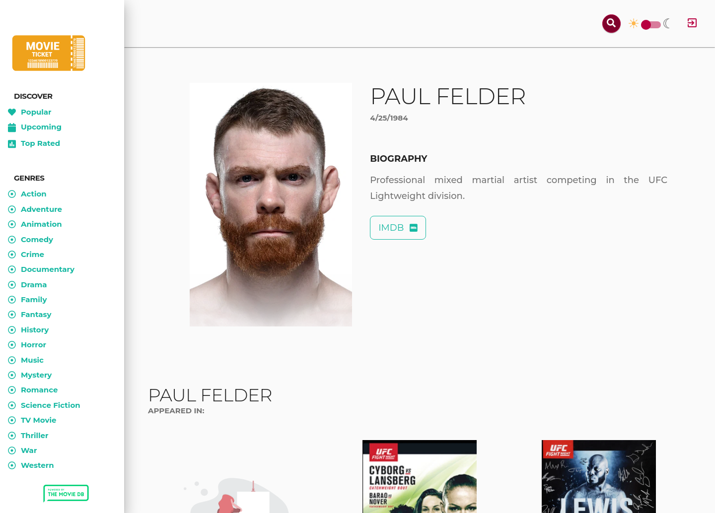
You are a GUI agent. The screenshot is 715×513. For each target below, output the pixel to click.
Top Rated (34, 143)
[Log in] (692, 23)
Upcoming (35, 127)
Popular (30, 112)
